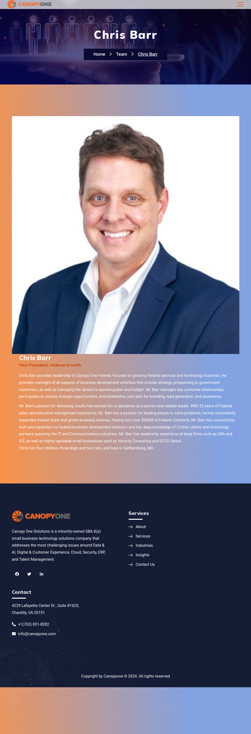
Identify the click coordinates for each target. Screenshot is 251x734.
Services (143, 536)
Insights (143, 555)
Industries (144, 545)
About (141, 526)
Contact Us (145, 564)
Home (99, 54)
